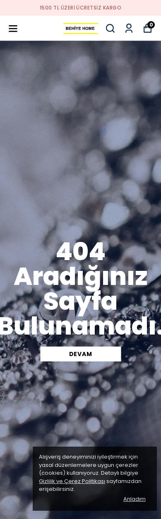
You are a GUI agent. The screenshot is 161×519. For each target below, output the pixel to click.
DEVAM (80, 354)
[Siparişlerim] (129, 28)
